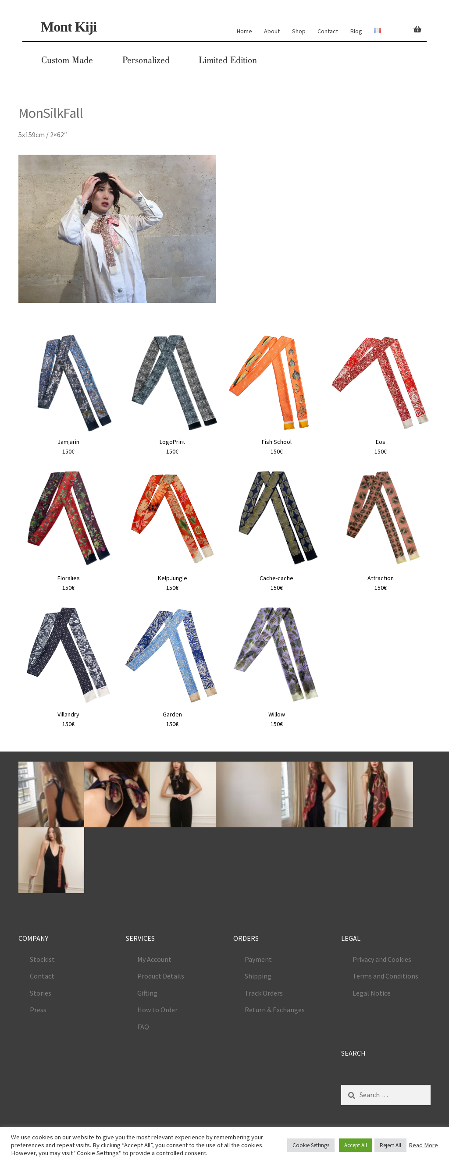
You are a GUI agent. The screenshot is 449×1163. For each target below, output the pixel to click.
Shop (299, 31)
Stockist (42, 959)
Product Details (160, 976)
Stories (40, 993)
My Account (154, 959)
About (272, 31)
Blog (356, 31)
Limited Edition (228, 60)
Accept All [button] (355, 1145)
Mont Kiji (68, 27)
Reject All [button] (390, 1145)
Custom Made (67, 60)
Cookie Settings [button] (310, 1145)
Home (244, 31)
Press (38, 1009)
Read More (423, 1145)
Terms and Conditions (385, 976)
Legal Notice (372, 993)
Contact (327, 31)
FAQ (143, 1026)
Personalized (146, 60)
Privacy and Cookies (382, 959)
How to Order (157, 1009)
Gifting (147, 993)
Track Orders (264, 993)
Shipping (258, 976)
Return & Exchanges (275, 1009)
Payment (258, 959)
